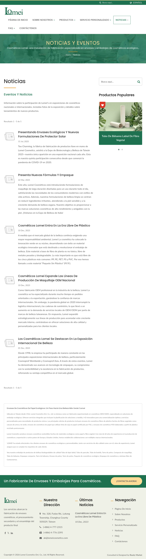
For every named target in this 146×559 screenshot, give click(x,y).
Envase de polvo (55, 456)
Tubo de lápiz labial (68, 452)
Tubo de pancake (82, 452)
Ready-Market (136, 554)
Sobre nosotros (43, 20)
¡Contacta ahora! (126, 481)
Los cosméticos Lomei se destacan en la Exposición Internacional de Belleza (55, 341)
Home (68, 55)
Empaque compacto (27, 456)
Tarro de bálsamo (42, 456)
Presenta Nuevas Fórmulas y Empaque (46, 175)
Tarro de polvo (107, 452)
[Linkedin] (12, 532)
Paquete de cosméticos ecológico (86, 456)
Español (137, 3)
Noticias (122, 20)
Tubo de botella (95, 452)
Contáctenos (27, 28)
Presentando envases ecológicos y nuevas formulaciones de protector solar (48, 134)
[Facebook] (5, 532)
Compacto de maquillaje (123, 452)
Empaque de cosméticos (109, 456)
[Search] (115, 2)
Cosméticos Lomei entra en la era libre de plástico (54, 225)
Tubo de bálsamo (13, 456)
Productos (67, 20)
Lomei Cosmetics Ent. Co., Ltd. (33, 554)
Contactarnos (12, 460)
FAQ (11, 28)
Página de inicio (18, 20)
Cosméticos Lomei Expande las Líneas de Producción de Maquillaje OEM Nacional (47, 278)
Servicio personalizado (95, 20)
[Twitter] (8, 532)
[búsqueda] (100, 2)
